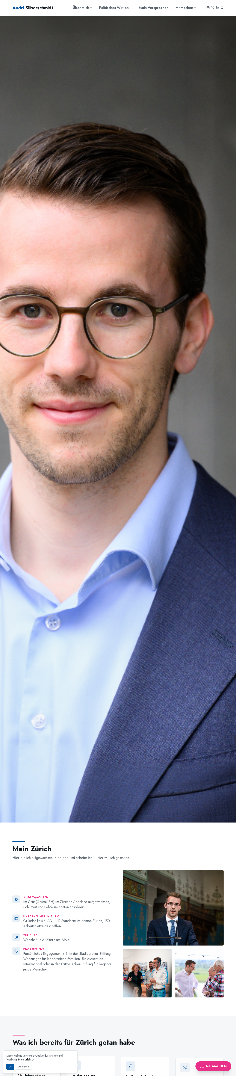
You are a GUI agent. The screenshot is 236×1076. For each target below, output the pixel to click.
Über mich (82, 7)
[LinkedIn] (217, 7)
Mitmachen (185, 7)
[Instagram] (208, 7)
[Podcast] (222, 7)
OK (10, 1066)
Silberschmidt (32, 8)
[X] (212, 7)
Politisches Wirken (115, 7)
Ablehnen (23, 1066)
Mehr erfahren (26, 1059)
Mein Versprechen (153, 7)
